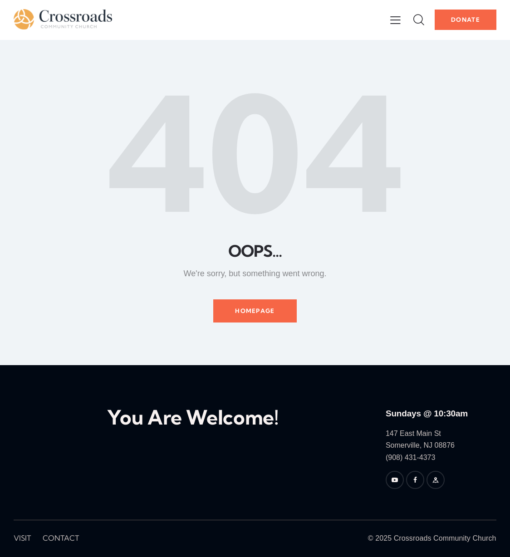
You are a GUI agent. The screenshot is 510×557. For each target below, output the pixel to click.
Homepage (255, 310)
